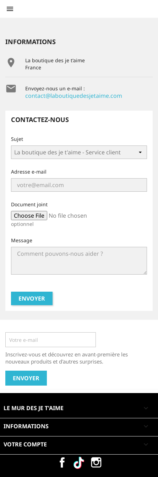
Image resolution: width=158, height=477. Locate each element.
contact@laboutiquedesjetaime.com (73, 96)
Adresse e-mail (29, 171)
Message (21, 240)
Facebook (62, 462)
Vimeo (79, 462)
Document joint (29, 204)
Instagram (96, 462)
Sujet (17, 139)
